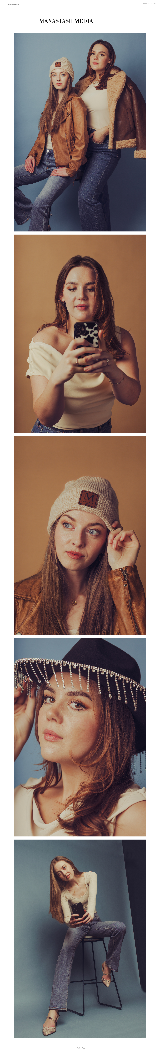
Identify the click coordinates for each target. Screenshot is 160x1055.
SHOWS (153, 4)
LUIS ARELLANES (13, 4)
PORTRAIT (146, 4)
